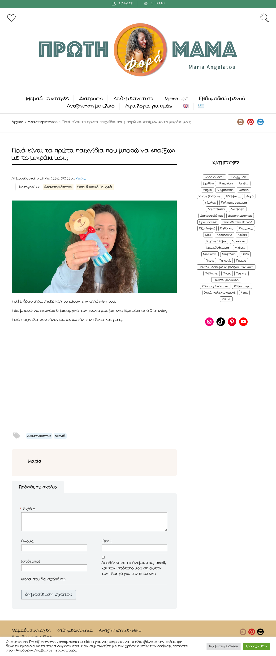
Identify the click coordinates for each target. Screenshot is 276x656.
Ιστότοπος (31, 561)
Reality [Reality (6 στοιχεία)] (244, 183)
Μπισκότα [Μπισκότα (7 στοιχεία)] (210, 254)
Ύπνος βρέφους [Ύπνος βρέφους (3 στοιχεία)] (209, 196)
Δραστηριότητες (43, 122)
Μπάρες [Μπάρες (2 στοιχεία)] (240, 248)
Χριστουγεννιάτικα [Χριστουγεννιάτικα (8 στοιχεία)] (215, 286)
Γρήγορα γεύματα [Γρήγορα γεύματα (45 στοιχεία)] (234, 203)
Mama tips (176, 99)
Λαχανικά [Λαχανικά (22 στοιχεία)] (239, 241)
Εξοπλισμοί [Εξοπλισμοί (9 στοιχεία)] (207, 228)
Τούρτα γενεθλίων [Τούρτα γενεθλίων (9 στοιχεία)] (226, 280)
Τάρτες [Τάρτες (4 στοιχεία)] (241, 273)
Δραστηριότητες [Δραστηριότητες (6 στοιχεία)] (240, 216)
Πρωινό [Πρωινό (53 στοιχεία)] (241, 261)
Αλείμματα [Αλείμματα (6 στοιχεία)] (233, 196)
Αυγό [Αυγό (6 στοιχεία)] (250, 196)
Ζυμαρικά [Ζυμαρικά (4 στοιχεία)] (246, 228)
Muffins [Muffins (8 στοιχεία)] (208, 183)
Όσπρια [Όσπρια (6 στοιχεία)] (244, 190)
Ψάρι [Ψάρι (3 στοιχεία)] (244, 293)
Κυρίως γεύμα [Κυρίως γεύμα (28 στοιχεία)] (216, 241)
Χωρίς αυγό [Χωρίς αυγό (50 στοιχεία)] (242, 286)
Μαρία (81, 178)
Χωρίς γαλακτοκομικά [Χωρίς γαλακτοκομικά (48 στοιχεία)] (220, 293)
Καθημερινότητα (134, 99)
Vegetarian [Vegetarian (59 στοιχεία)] (225, 190)
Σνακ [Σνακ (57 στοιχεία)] (227, 273)
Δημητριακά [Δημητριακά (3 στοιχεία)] (216, 209)
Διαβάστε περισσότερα (56, 650)
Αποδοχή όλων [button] (256, 646)
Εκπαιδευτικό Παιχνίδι (94, 187)
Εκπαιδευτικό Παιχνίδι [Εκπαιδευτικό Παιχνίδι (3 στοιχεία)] (238, 222)
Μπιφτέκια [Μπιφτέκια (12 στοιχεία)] (229, 254)
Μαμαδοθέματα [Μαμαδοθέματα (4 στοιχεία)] (218, 248)
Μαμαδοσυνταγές (47, 99)
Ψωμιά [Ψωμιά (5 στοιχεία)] (226, 299)
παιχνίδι (60, 436)
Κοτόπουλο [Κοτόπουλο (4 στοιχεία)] (224, 235)
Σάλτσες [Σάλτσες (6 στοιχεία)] (211, 273)
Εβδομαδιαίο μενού (222, 99)
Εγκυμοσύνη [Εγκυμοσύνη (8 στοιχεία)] (208, 222)
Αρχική (17, 122)
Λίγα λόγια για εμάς (148, 106)
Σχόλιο (28, 509)
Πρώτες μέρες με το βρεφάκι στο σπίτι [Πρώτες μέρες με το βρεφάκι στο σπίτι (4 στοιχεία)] (226, 267)
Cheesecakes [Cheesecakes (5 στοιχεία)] (214, 177)
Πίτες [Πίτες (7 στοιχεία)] (245, 254)
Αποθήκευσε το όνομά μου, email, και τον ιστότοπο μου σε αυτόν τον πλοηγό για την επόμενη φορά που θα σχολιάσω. (93, 571)
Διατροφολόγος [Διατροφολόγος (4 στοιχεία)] (211, 216)
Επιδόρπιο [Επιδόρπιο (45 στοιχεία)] (226, 228)
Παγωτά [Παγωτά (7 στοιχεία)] (225, 261)
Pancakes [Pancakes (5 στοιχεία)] (226, 183)
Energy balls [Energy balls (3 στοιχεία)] (238, 177)
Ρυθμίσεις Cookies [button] (223, 646)
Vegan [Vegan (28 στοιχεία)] (207, 190)
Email (107, 541)
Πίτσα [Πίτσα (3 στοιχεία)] (210, 261)
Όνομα (27, 541)
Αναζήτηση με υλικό (91, 106)
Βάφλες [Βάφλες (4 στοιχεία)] (210, 203)
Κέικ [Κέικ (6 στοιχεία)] (208, 235)
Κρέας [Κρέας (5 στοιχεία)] (242, 235)
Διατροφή (91, 99)
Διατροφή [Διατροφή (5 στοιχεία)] (238, 209)
